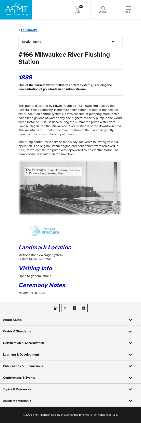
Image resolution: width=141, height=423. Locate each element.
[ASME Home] (16, 9)
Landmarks (29, 30)
